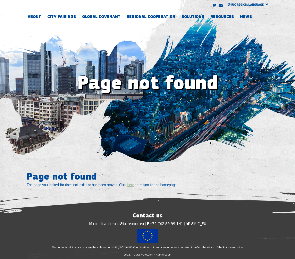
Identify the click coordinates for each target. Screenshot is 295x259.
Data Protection (143, 254)
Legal (127, 254)
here (130, 185)
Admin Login (163, 254)
